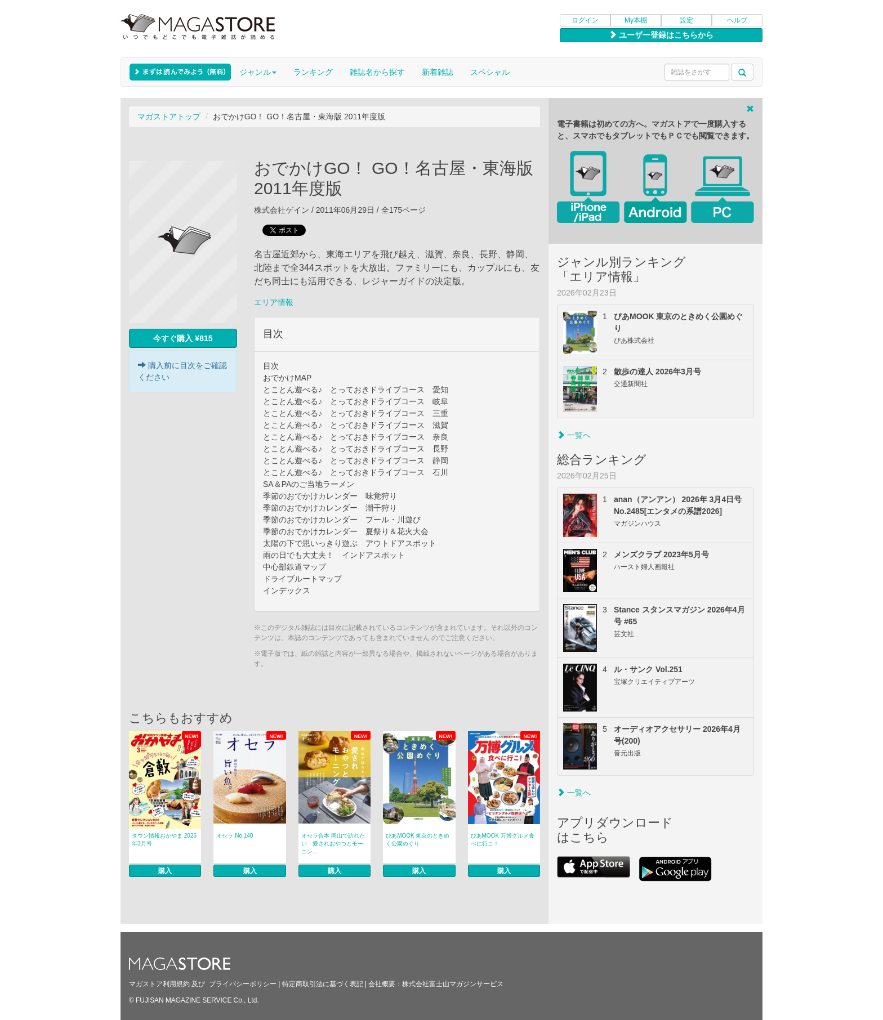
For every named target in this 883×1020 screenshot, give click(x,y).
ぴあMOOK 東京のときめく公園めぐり (417, 840)
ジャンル (258, 72)
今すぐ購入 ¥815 (182, 338)
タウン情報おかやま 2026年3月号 (164, 840)
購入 (165, 871)
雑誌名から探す (377, 72)
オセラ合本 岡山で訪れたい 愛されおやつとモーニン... (333, 844)
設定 (686, 20)
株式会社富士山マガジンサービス (452, 984)
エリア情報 (273, 302)
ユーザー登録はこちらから (661, 34)
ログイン (585, 20)
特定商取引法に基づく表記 (322, 984)
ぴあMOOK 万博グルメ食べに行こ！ (502, 840)
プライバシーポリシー (243, 984)
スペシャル (490, 72)
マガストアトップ (168, 116)
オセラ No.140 (234, 836)
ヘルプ (737, 20)
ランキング (313, 72)
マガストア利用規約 (159, 984)
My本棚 (636, 20)
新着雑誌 (437, 72)
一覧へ (574, 435)
